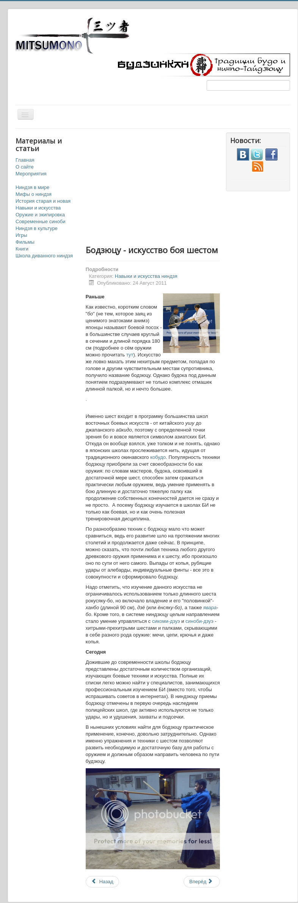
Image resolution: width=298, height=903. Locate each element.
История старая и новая (43, 201)
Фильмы (25, 242)
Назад (102, 881)
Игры (21, 235)
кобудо (158, 457)
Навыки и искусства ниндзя (146, 276)
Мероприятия (31, 174)
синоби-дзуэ (199, 621)
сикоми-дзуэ (166, 621)
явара (209, 607)
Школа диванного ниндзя (44, 255)
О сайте (25, 167)
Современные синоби (41, 221)
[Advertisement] (180, 185)
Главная (25, 160)
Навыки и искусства (38, 208)
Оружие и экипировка (40, 214)
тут (129, 355)
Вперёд (201, 881)
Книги (22, 249)
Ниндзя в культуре (37, 228)
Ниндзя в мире (32, 187)
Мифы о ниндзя (34, 194)
